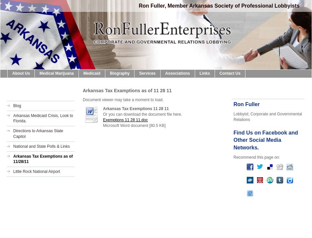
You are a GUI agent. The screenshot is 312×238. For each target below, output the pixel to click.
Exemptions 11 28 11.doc (125, 120)
